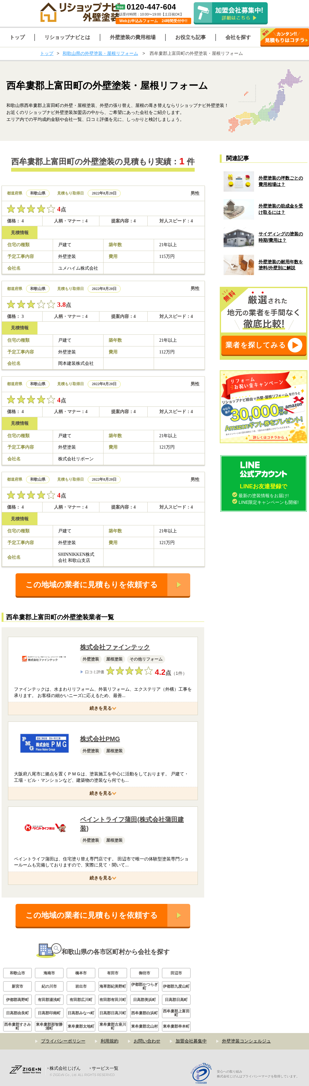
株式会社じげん (65, 1068)
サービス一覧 (105, 1068)
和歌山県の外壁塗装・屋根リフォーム (100, 53)
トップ (46, 53)
